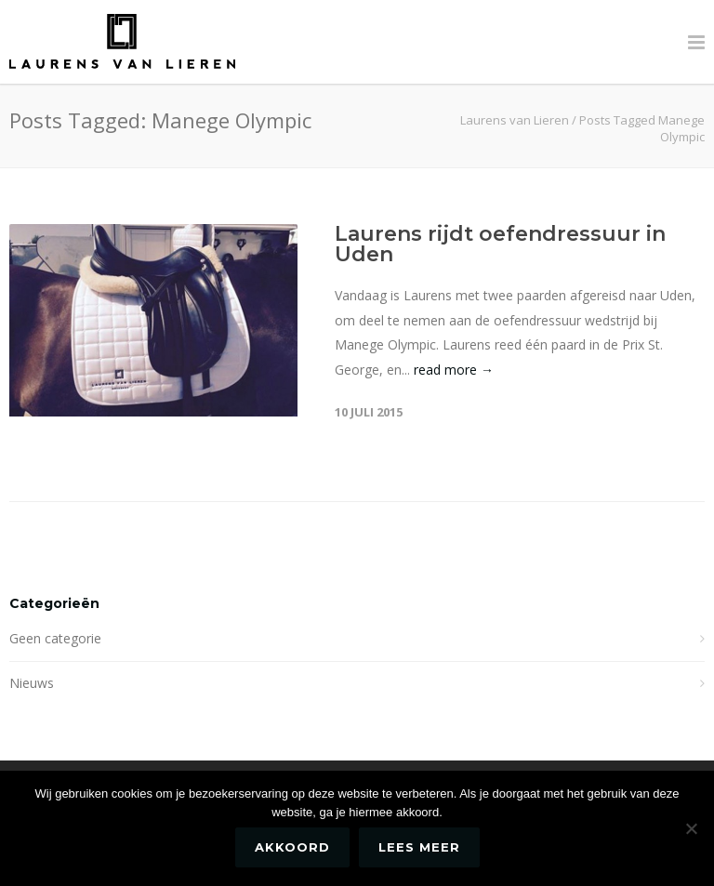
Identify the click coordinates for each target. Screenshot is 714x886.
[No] (690, 828)
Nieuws (31, 683)
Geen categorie (55, 638)
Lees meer (419, 847)
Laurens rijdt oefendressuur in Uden (500, 244)
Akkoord (292, 847)
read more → (454, 369)
